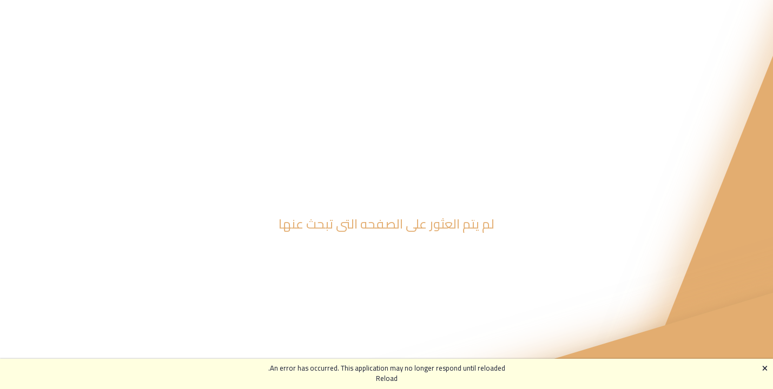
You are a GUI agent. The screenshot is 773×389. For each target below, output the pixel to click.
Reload (387, 378)
